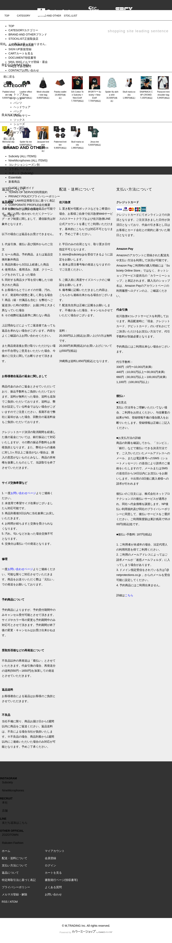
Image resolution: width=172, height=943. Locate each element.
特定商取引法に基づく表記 (19, 880)
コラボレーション (19, 169)
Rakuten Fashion (12, 842)
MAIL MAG (28, 61)
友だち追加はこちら (14, 822)
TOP (11, 26)
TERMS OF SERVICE (27, 192)
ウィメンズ (21, 128)
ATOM (14, 901)
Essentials (14, 177)
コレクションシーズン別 (24, 164)
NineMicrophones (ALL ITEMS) (27, 160)
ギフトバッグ (22, 132)
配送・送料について (14, 858)
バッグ (18, 111)
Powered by (86, 932)
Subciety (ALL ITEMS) (22, 156)
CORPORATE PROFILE (29, 204)
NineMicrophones (13, 790)
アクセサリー (22, 115)
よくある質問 (53, 887)
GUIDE (21, 187)
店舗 (5, 810)
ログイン (50, 865)
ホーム (6, 850)
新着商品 (14, 181)
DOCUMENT (22, 57)
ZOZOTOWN (10, 834)
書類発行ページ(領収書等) (61, 880)
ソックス (19, 119)
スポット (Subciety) (20, 173)
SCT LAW (31, 200)
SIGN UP (19, 49)
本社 (5, 802)
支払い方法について (14, 865)
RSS (5, 901)
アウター (19, 98)
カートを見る (53, 872)
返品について (10, 872)
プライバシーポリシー (16, 887)
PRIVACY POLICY (34, 196)
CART (20, 53)
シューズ (19, 124)
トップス (19, 94)
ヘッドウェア (22, 107)
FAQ (19, 66)
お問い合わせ (53, 894)
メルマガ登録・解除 (14, 894)
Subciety (7, 782)
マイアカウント (55, 850)
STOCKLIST (23, 38)
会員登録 (50, 858)
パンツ (18, 102)
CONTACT (23, 70)
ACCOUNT (21, 45)
